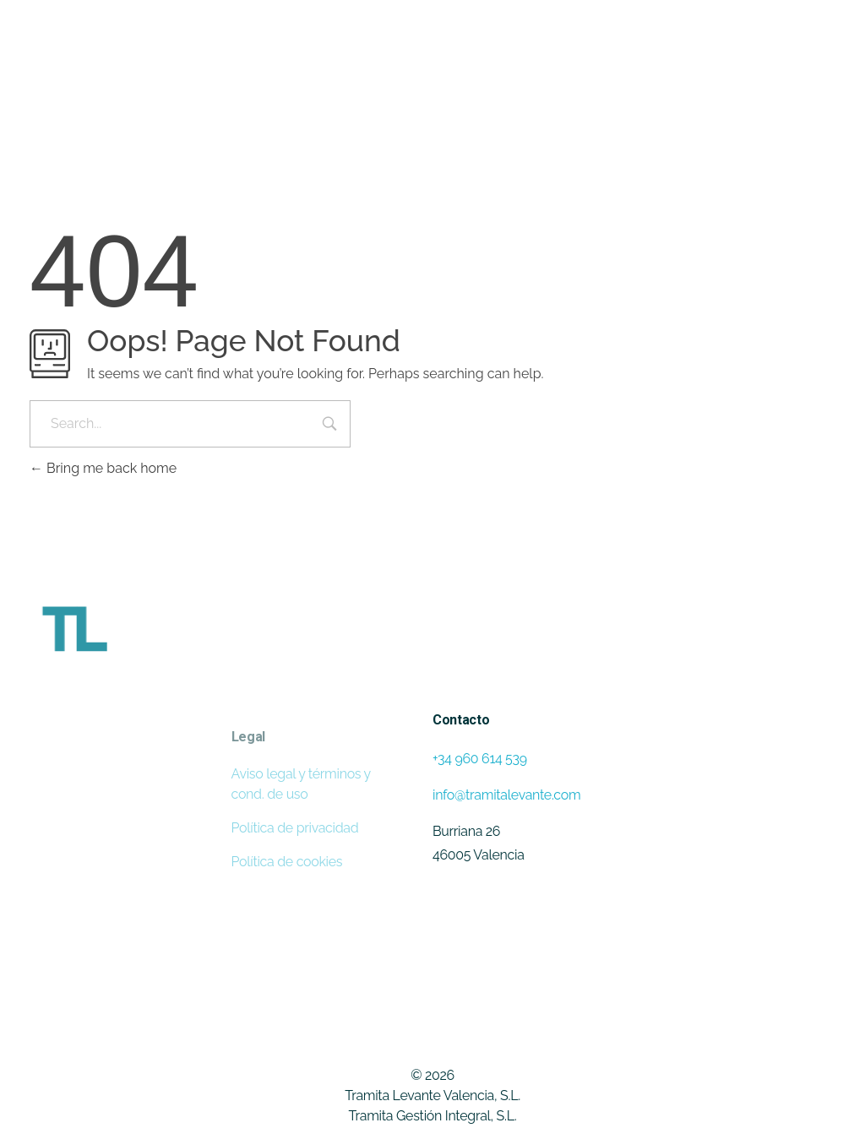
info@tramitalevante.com (506, 795)
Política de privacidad (295, 828)
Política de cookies (287, 862)
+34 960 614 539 (479, 759)
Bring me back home (103, 468)
